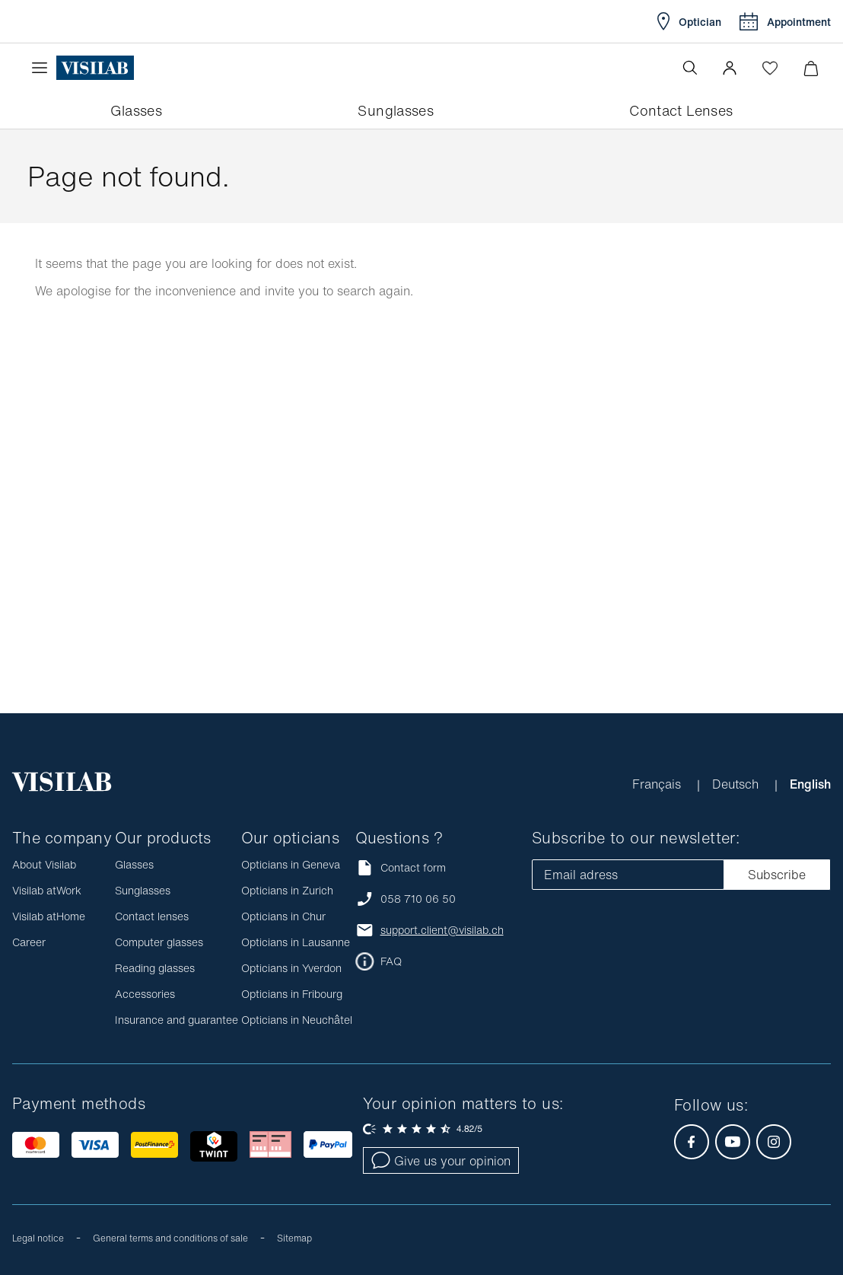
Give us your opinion (441, 1161)
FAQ (391, 961)
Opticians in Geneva (290, 864)
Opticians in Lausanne (295, 942)
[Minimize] (811, 68)
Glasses (134, 864)
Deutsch (737, 784)
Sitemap (294, 1238)
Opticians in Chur (283, 916)
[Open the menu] (43, 67)
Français (658, 784)
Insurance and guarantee (176, 1020)
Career (29, 942)
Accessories (145, 994)
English (810, 784)
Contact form (400, 867)
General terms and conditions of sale (170, 1238)
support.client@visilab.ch (442, 930)
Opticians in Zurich (287, 890)
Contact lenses (152, 916)
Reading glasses (155, 968)
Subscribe (777, 874)
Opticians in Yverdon (291, 968)
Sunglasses (142, 890)
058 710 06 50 (418, 899)
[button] (729, 67)
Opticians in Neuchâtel (296, 1020)
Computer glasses (159, 942)
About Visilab (44, 864)
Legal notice (38, 1238)
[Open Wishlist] (770, 67)
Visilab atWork (46, 890)
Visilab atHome (48, 916)
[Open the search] (690, 67)
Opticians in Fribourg (291, 994)
